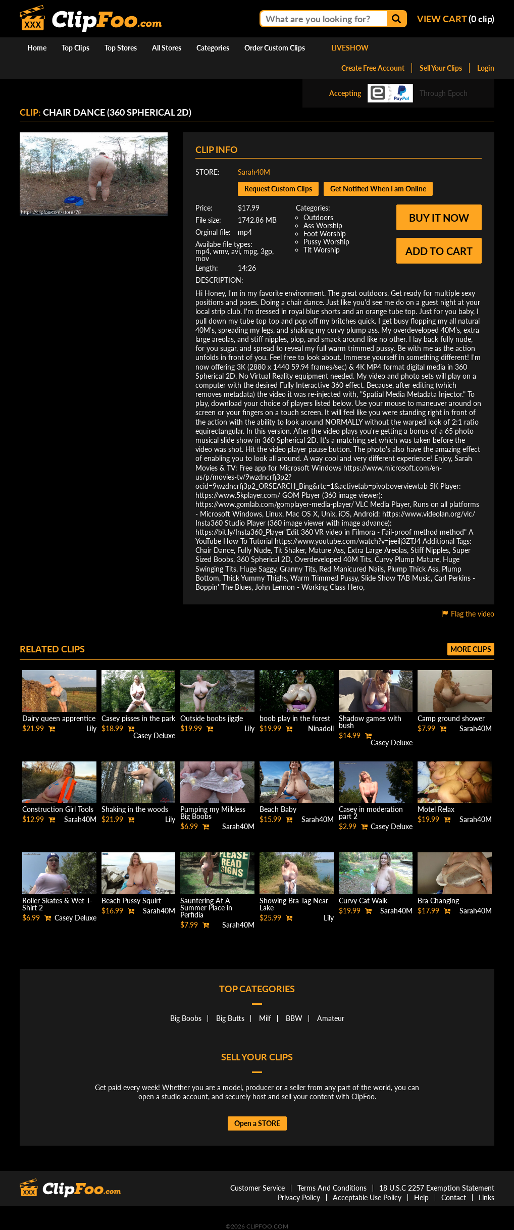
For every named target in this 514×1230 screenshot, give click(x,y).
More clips (470, 649)
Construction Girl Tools (57, 809)
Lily (91, 728)
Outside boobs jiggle (211, 718)
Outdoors (318, 217)
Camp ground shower (451, 718)
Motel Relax (436, 809)
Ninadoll (321, 728)
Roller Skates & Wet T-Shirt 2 (57, 904)
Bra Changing (438, 900)
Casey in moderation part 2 (371, 813)
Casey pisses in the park (138, 718)
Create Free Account (372, 68)
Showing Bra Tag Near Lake (294, 904)
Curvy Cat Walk (363, 900)
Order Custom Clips (274, 47)
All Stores (166, 47)
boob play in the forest (295, 718)
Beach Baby (278, 809)
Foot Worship (324, 233)
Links (486, 1197)
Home (36, 47)
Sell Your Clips (441, 68)
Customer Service (257, 1188)
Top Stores (121, 47)
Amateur (330, 1018)
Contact (453, 1197)
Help (421, 1197)
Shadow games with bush (370, 722)
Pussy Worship (326, 241)
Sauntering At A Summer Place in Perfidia (206, 907)
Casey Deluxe (154, 735)
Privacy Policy (299, 1197)
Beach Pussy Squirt (131, 900)
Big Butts (230, 1018)
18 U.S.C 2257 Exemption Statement (436, 1188)
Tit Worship (321, 249)
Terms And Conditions (332, 1188)
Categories (212, 47)
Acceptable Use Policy (367, 1197)
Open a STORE (257, 1123)
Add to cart (439, 251)
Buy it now (439, 218)
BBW (294, 1018)
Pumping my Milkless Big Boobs (212, 813)
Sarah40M (254, 172)
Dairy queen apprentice (58, 718)
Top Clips (75, 47)
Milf (265, 1018)
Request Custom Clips (278, 188)
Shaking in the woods (134, 809)
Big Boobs (185, 1018)
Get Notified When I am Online (378, 188)
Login (485, 68)
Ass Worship (322, 225)
